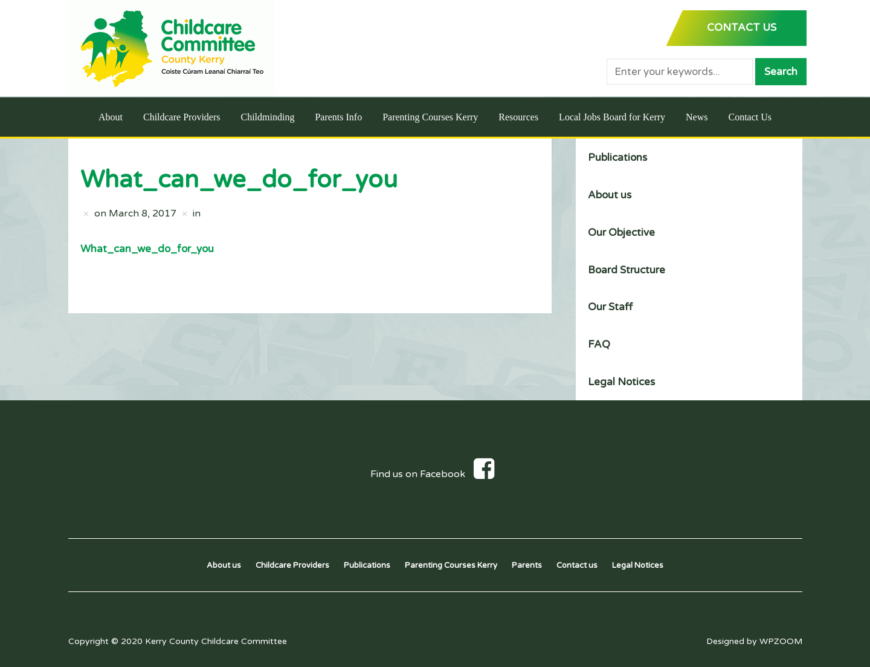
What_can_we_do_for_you (147, 248)
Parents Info (338, 117)
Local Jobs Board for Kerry (612, 117)
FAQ (599, 344)
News (696, 117)
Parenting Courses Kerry (430, 117)
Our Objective (621, 232)
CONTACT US (741, 27)
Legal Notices (621, 382)
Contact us (577, 565)
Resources (518, 117)
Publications (617, 157)
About (110, 117)
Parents (527, 565)
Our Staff (610, 307)
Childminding (267, 117)
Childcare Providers (182, 117)
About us (609, 195)
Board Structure (626, 270)
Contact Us (750, 117)
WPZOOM (780, 641)
